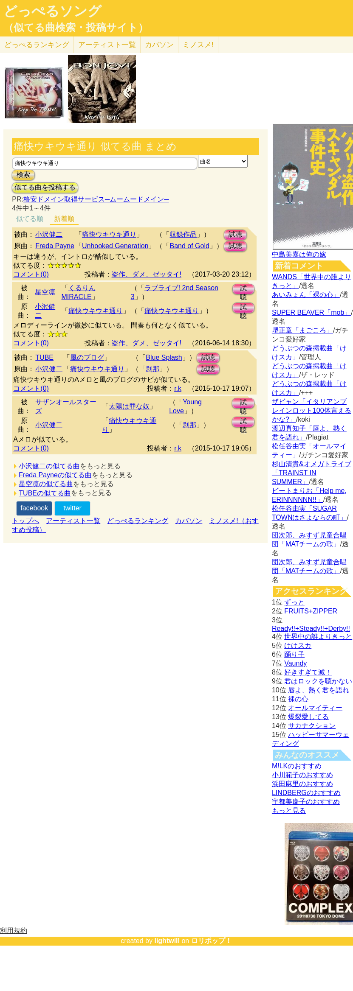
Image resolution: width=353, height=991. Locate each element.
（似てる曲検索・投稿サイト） (75, 27)
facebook (34, 508)
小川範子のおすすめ (302, 774)
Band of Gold (189, 245)
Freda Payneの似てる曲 (55, 475)
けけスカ (297, 645)
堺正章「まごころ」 (302, 330)
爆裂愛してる (308, 716)
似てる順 (29, 218)
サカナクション (312, 725)
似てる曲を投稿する (45, 187)
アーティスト (107, 45)
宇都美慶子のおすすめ (306, 801)
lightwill (167, 940)
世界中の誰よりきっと (318, 636)
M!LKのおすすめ (297, 766)
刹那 (152, 368)
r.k (177, 388)
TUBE (44, 357)
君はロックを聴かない (318, 681)
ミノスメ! (198, 45)
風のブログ (87, 357)
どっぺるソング (52, 11)
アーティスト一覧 (73, 520)
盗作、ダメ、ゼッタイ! (146, 274)
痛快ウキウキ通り (109, 234)
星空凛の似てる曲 (46, 483)
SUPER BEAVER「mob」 (311, 312)
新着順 (64, 218)
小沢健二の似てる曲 (49, 466)
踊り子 (294, 654)
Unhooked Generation (115, 245)
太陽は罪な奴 (129, 406)
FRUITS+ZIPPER (310, 611)
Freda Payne (54, 245)
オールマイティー (315, 707)
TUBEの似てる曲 (45, 493)
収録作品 (183, 234)
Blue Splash (164, 357)
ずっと (294, 602)
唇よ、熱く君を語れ (318, 690)
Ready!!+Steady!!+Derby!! (311, 628)
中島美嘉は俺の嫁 (299, 254)
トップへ (25, 520)
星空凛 (45, 292)
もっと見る (289, 810)
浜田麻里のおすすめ (302, 783)
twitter (72, 508)
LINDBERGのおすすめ (306, 792)
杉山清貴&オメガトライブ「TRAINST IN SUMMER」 (311, 472)
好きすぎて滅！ (308, 672)
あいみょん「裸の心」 (306, 294)
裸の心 (298, 699)
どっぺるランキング (137, 520)
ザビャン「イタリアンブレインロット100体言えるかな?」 (311, 410)
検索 (23, 174)
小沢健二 (48, 234)
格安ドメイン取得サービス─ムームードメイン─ (96, 199)
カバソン (159, 45)
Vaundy (295, 663)
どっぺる (36, 45)
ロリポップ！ (211, 940)
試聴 (235, 234)
